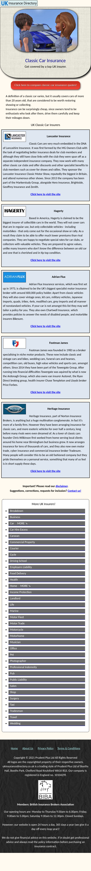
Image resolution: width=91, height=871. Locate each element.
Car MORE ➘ (19, 523)
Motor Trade (17, 623)
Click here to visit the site (45, 194)
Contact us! (74, 491)
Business (15, 517)
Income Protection (21, 592)
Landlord (15, 598)
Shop (13, 692)
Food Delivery (18, 573)
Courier (14, 548)
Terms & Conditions (68, 748)
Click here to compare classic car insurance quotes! (45, 85)
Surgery (14, 698)
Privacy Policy (45, 748)
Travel (13, 717)
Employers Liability (21, 567)
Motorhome (17, 636)
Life (12, 604)
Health (14, 579)
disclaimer (61, 486)
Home (14, 748)
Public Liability (18, 679)
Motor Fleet (17, 617)
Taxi (12, 704)
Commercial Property (22, 542)
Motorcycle (16, 629)
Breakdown (16, 511)
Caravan (14, 536)
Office (13, 648)
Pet (12, 654)
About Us (27, 748)
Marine (14, 611)
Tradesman (16, 711)
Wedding (15, 723)
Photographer (18, 661)
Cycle (13, 554)
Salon (13, 686)
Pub (12, 673)
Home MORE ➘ (20, 586)
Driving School (18, 561)
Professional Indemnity (23, 667)
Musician (15, 642)
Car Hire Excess (19, 529)
